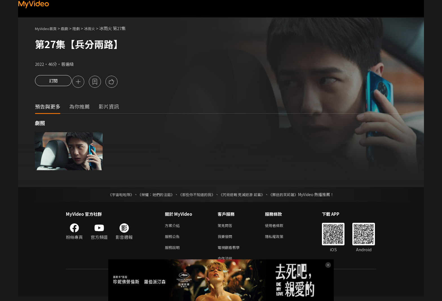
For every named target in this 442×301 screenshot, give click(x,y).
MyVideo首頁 (48, 28)
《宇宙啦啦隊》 (115, 195)
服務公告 (173, 238)
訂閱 (53, 82)
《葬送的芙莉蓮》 (288, 195)
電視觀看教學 (230, 250)
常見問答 (226, 227)
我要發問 (226, 238)
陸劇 (82, 28)
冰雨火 (96, 28)
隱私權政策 (278, 238)
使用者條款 (278, 227)
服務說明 (173, 250)
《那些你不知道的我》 (196, 195)
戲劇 (69, 28)
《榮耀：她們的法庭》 (153, 195)
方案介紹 (173, 227)
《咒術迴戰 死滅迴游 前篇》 (244, 195)
